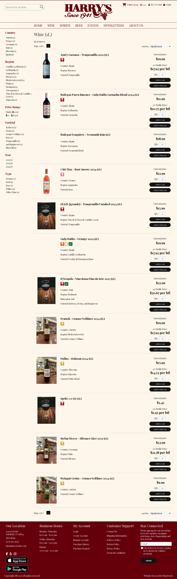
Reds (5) (9, 182)
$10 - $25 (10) (12, 115)
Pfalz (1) (9, 83)
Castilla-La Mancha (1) (16, 66)
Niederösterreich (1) (15, 80)
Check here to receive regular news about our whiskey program (157, 551)
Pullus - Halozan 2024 (76, 358)
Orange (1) (11, 178)
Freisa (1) (10, 130)
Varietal (10, 122)
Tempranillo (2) (13, 141)
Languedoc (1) (12, 73)
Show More (11, 147)
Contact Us (112, 531)
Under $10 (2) (12, 112)
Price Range (13, 107)
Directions (10, 538)
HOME (38, 25)
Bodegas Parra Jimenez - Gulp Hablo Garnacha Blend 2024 (99, 94)
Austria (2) (10, 37)
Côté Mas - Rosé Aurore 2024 (80, 169)
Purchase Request (81, 548)
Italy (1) (9, 47)
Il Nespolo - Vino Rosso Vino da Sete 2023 (87, 279)
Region (9, 61)
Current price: (160, 54)
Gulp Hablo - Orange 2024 (79, 239)
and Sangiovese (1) (14, 144)
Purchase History (81, 544)
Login (167, 4)
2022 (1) (9, 159)
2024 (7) (9, 166)
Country (10, 32)
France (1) (10, 41)
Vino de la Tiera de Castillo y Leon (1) (19, 95)
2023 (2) (9, 163)
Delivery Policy (114, 540)
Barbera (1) (11, 127)
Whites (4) (10, 189)
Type (8, 174)
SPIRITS (64, 25)
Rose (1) (9, 137)
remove (40, 41)
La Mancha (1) (12, 70)
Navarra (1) (11, 76)
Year (8, 155)
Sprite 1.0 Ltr (71, 398)
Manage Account (80, 540)
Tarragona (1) (12, 90)
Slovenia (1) (11, 51)
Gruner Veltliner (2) (15, 134)
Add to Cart (160, 80)
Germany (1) (11, 44)
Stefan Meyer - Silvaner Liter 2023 (84, 438)
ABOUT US (134, 25)
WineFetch (168, 575)
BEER (78, 25)
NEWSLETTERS (114, 25)
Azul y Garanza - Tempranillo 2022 (84, 55)
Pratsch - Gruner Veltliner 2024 (82, 319)
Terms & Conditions (116, 552)
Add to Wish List (160, 85)
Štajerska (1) (11, 100)
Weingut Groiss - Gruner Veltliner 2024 (87, 478)
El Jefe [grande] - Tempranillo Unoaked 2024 (91, 204)
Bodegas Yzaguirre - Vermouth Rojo (85, 134)
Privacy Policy (113, 548)
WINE (50, 25)
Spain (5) (10, 54)
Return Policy (113, 544)
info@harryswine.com (16, 546)
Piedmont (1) (11, 87)
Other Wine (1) (12, 192)
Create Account (80, 535)
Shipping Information (117, 535)
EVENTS (93, 25)
